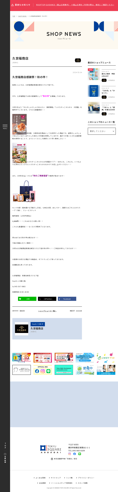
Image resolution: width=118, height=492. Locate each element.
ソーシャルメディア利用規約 (61, 484)
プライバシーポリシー (86, 479)
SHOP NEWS (22, 16)
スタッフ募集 (83, 484)
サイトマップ (56, 479)
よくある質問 (40, 479)
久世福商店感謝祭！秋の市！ (38, 16)
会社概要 (42, 484)
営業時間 (5, 458)
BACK (22, 311)
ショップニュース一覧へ (47, 311)
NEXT (72, 311)
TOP (5, 445)
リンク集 (69, 479)
